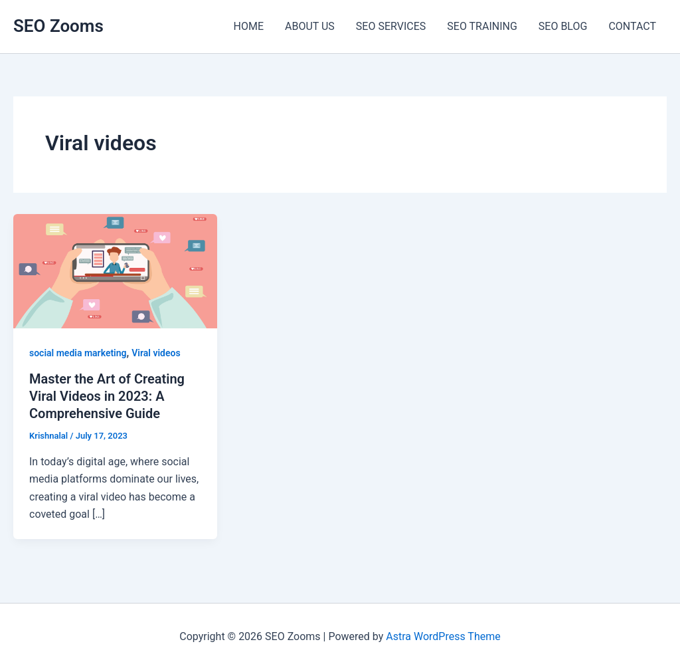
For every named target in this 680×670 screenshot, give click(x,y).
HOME (249, 26)
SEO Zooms (58, 26)
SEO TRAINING (482, 26)
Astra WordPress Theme (443, 636)
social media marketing (78, 353)
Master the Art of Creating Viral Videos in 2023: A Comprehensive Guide (107, 396)
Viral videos (155, 353)
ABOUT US (310, 26)
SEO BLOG (563, 26)
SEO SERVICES (391, 26)
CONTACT (632, 26)
